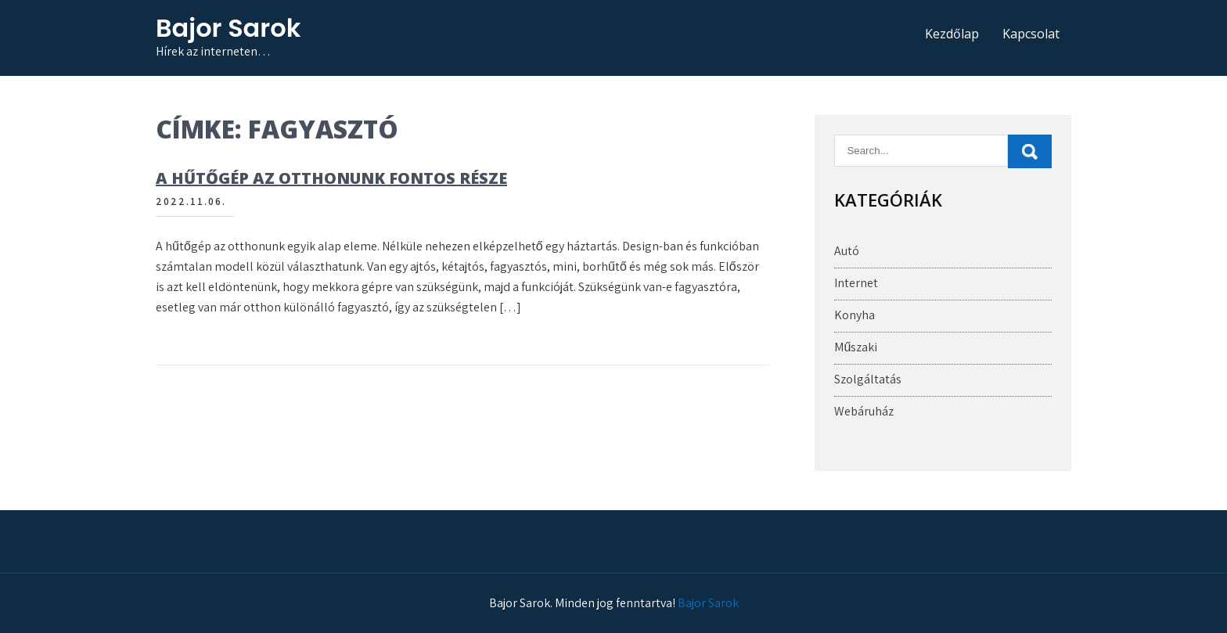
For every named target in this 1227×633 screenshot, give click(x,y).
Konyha (854, 315)
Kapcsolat (1031, 33)
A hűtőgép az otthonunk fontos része (331, 178)
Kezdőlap (952, 33)
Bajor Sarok (228, 27)
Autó (846, 251)
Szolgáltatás (867, 379)
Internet (856, 283)
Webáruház (864, 411)
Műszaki (855, 347)
